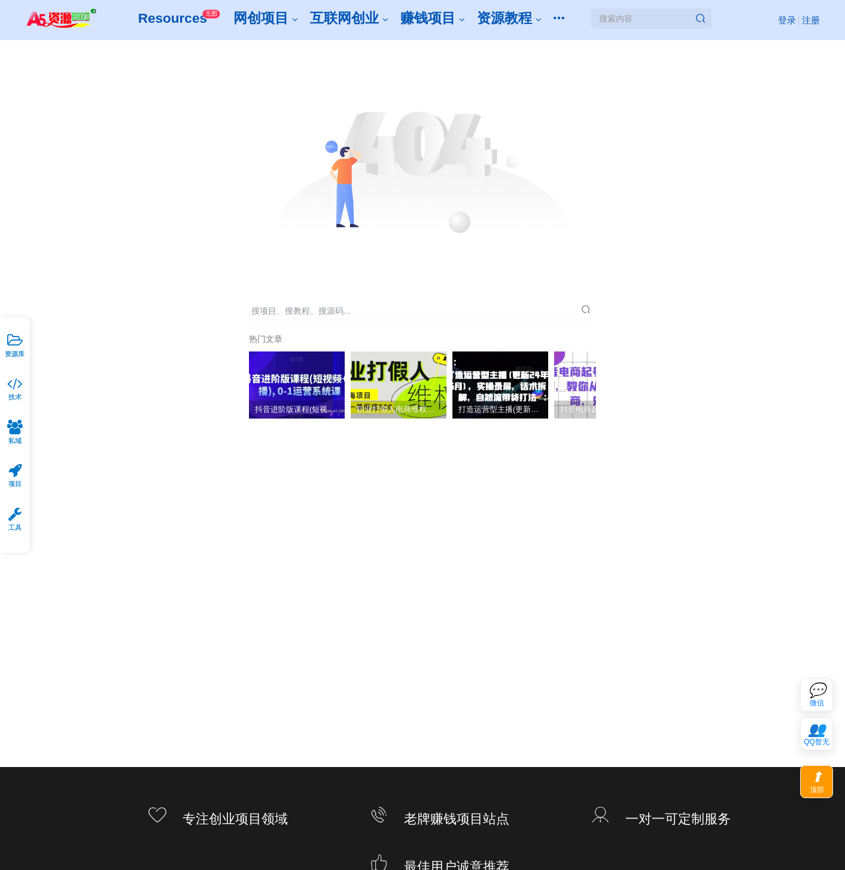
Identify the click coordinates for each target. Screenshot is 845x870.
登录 (785, 22)
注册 (808, 22)
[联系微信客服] (816, 694)
